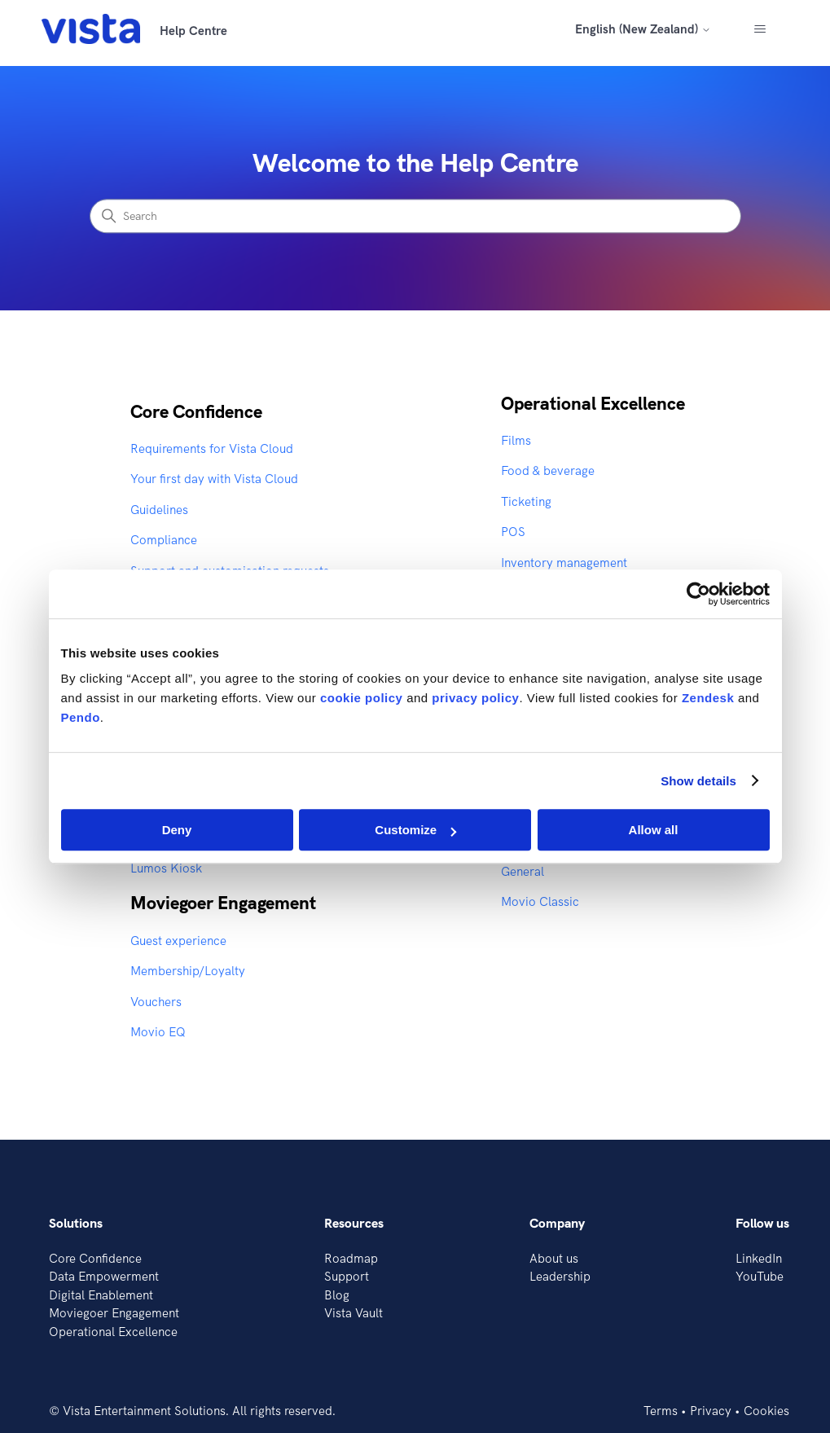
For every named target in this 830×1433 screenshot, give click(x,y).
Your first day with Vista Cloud (214, 478)
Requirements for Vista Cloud (211, 448)
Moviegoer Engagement (223, 902)
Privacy (710, 1410)
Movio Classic (540, 901)
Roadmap (351, 1258)
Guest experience (178, 940)
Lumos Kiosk (166, 868)
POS (513, 531)
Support (346, 1276)
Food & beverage (548, 470)
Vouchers (156, 1001)
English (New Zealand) (643, 29)
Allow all (653, 830)
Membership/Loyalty (187, 970)
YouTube (760, 1276)
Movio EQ (158, 1032)
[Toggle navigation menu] (759, 29)
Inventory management (564, 562)
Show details (698, 781)
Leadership (560, 1276)
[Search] (415, 216)
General (522, 871)
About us (553, 1258)
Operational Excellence (593, 403)
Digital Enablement (101, 1295)
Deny (177, 830)
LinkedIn (759, 1258)
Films (516, 440)
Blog (336, 1295)
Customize (415, 830)
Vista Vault (353, 1313)
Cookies (766, 1410)
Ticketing (526, 501)
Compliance (163, 539)
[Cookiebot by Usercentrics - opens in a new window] (698, 594)
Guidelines (159, 509)
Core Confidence (196, 411)
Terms (660, 1410)
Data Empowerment (104, 1276)
